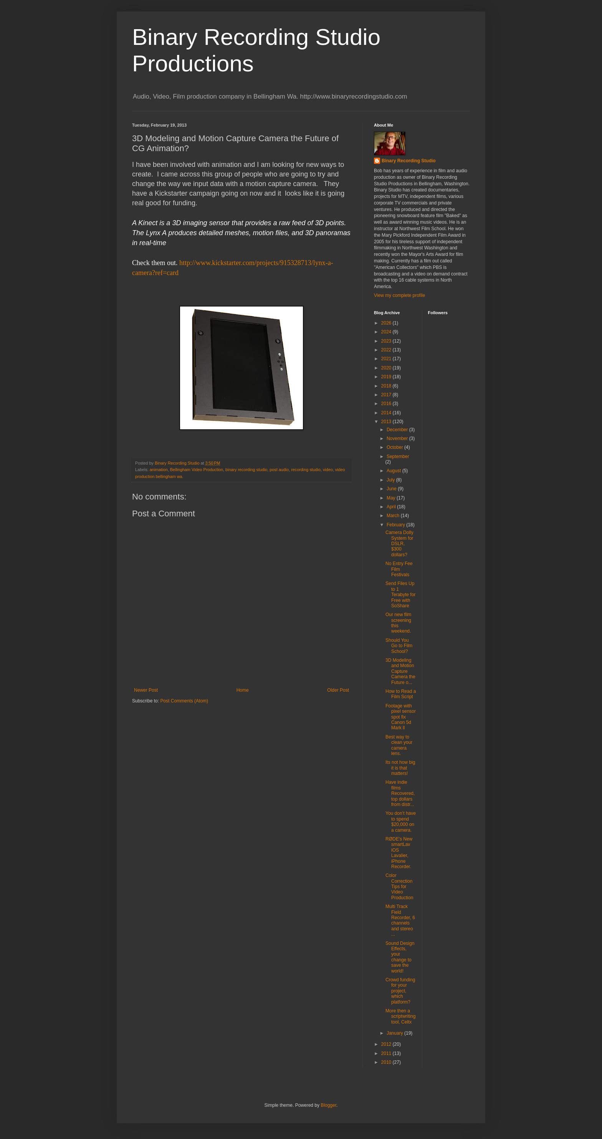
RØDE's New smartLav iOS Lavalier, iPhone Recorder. (398, 852)
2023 (387, 341)
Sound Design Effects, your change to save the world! (399, 957)
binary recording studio (246, 469)
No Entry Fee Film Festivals (399, 569)
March (394, 515)
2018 (387, 386)
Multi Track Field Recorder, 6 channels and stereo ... (400, 920)
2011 (387, 1053)
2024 (387, 332)
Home (243, 690)
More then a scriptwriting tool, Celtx (400, 1016)
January (395, 1033)
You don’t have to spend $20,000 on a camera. (400, 821)
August (394, 470)
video (328, 469)
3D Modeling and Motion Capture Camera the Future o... (400, 671)
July (391, 480)
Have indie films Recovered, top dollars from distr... (400, 793)
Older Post (338, 690)
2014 (387, 412)
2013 (387, 421)
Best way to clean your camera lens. (398, 745)
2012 (387, 1044)
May (392, 498)
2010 (387, 1062)
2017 (387, 394)
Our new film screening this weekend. (398, 623)
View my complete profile (399, 295)
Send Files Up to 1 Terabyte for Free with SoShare (400, 594)
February (396, 524)
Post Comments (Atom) (184, 701)
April (392, 506)
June (392, 488)
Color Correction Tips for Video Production (399, 886)
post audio (279, 469)
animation (159, 469)
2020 (387, 368)
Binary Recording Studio (409, 160)
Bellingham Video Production (196, 469)
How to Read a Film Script (400, 694)
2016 (387, 403)
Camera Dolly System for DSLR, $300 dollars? (399, 543)
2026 (387, 323)
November (398, 438)
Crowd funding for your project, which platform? (400, 991)
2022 (387, 350)
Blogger (328, 1105)
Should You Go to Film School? (398, 646)
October (395, 447)
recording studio (306, 469)
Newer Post (146, 690)
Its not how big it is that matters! (400, 768)
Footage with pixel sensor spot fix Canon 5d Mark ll (400, 717)
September (398, 456)
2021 (387, 358)
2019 (387, 376)
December (398, 429)
